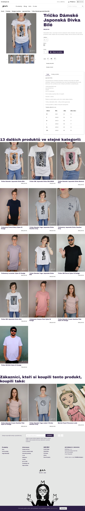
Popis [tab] (47, 74)
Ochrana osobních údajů (27, 451)
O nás (35, 6)
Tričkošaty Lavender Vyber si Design (13, 273)
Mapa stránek (25, 465)
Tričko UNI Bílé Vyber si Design (11, 365)
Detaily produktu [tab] (55, 74)
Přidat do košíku (56, 52)
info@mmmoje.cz (79, 457)
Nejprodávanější (5, 453)
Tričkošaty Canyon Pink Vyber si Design (40, 320)
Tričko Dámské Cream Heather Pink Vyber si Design (69, 320)
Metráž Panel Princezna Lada (67, 423)
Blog (25, 6)
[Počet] (45, 52)
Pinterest (54, 58)
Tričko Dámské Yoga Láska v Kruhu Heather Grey (41, 423)
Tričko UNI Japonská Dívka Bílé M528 (41, 181)
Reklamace (24, 457)
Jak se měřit (24, 461)
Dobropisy (45, 453)
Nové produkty (5, 451)
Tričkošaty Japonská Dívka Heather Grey (70, 228)
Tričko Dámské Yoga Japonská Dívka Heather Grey (41, 228)
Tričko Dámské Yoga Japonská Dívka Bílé (41, 274)
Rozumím (63, 508)
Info (29, 6)
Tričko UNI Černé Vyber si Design (69, 273)
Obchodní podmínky (26, 453)
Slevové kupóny (46, 457)
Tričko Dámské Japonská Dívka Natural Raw (71, 182)
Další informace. (54, 508)
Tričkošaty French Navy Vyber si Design (11, 228)
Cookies (24, 459)
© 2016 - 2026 (42, 472)
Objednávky (46, 451)
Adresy (44, 455)
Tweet (51, 58)
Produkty (19, 6)
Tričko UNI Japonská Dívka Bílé (11, 319)
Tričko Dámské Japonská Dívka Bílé (13, 181)
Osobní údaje (46, 449)
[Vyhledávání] (75, 6)
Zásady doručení (25, 449)
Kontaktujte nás (5, 2)
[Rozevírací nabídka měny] (62, 2)
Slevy (3, 449)
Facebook (59, 435)
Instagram (62, 435)
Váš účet (46, 447)
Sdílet (48, 58)
